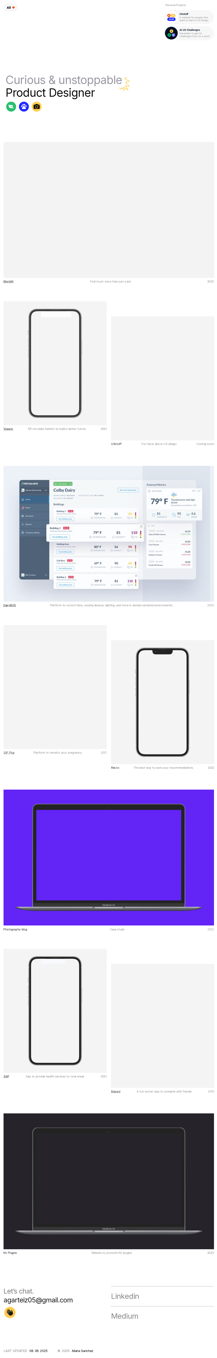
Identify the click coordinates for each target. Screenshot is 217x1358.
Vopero (8, 429)
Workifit (8, 281)
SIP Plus (9, 752)
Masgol (115, 1091)
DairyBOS (9, 605)
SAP (6, 1076)
